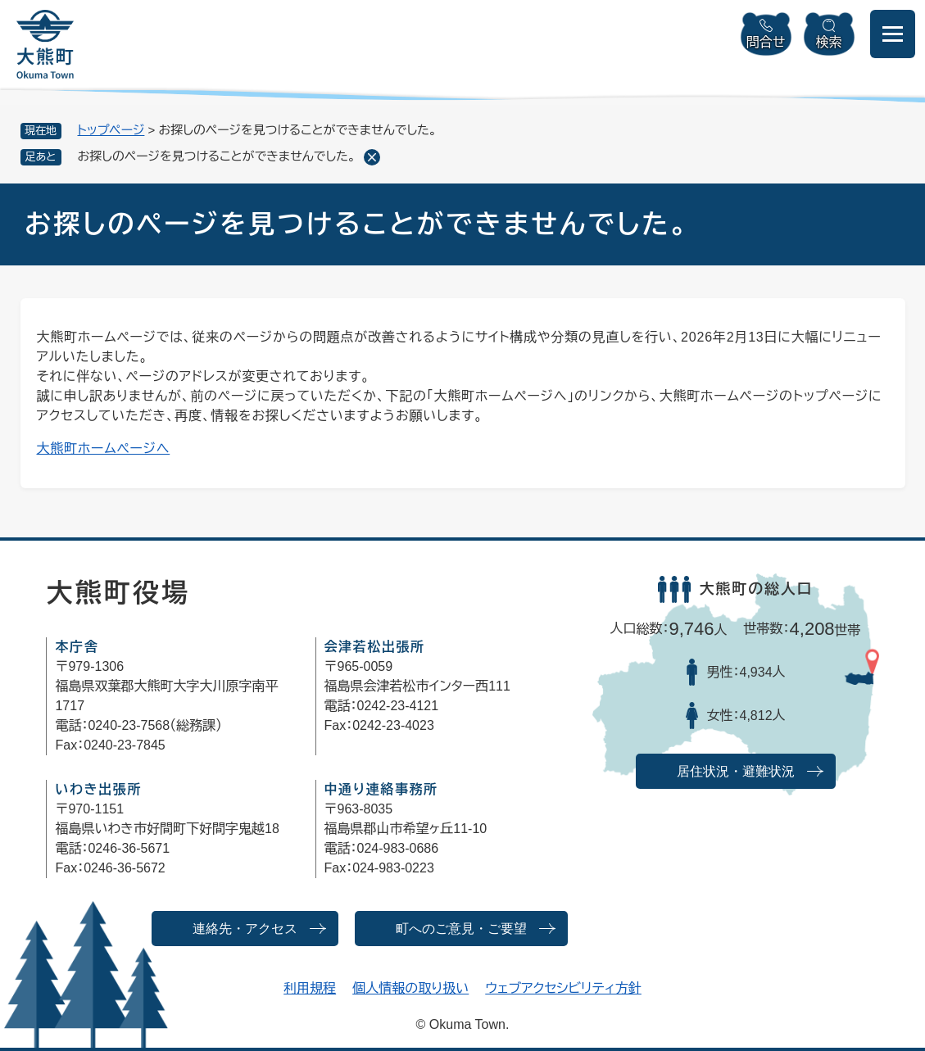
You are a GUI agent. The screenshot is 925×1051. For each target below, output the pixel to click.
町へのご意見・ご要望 (461, 928)
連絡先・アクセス (245, 928)
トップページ (111, 130)
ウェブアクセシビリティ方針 (563, 988)
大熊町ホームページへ (103, 448)
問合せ (766, 42)
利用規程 (309, 988)
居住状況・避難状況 (736, 771)
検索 (829, 42)
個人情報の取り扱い (410, 988)
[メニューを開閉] (892, 34)
